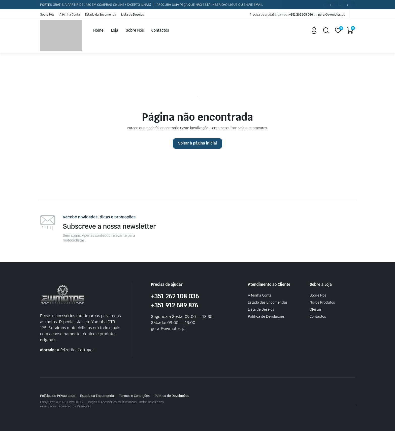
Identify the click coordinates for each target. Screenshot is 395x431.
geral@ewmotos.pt (331, 15)
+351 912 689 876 (174, 305)
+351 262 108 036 (301, 15)
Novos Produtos (322, 302)
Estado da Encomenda (100, 15)
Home (98, 30)
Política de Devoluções (266, 316)
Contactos (160, 30)
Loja (114, 30)
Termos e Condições (134, 396)
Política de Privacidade (57, 396)
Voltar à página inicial (197, 143)
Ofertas (315, 309)
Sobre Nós (47, 15)
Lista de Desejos (132, 15)
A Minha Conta (69, 15)
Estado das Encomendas (267, 302)
